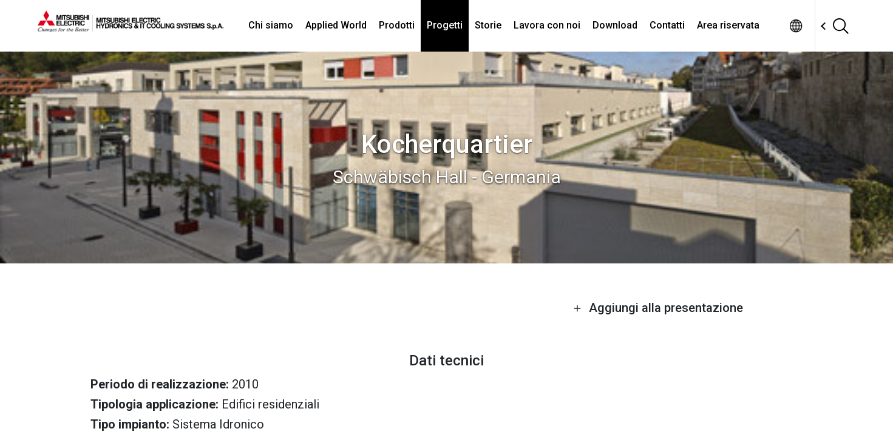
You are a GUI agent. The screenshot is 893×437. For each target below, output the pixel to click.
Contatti (667, 25)
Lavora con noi (547, 25)
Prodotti (397, 25)
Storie (488, 25)
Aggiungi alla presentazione (658, 307)
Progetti (445, 25)
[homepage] (130, 27)
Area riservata (728, 25)
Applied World (336, 25)
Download (615, 25)
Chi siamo (270, 25)
